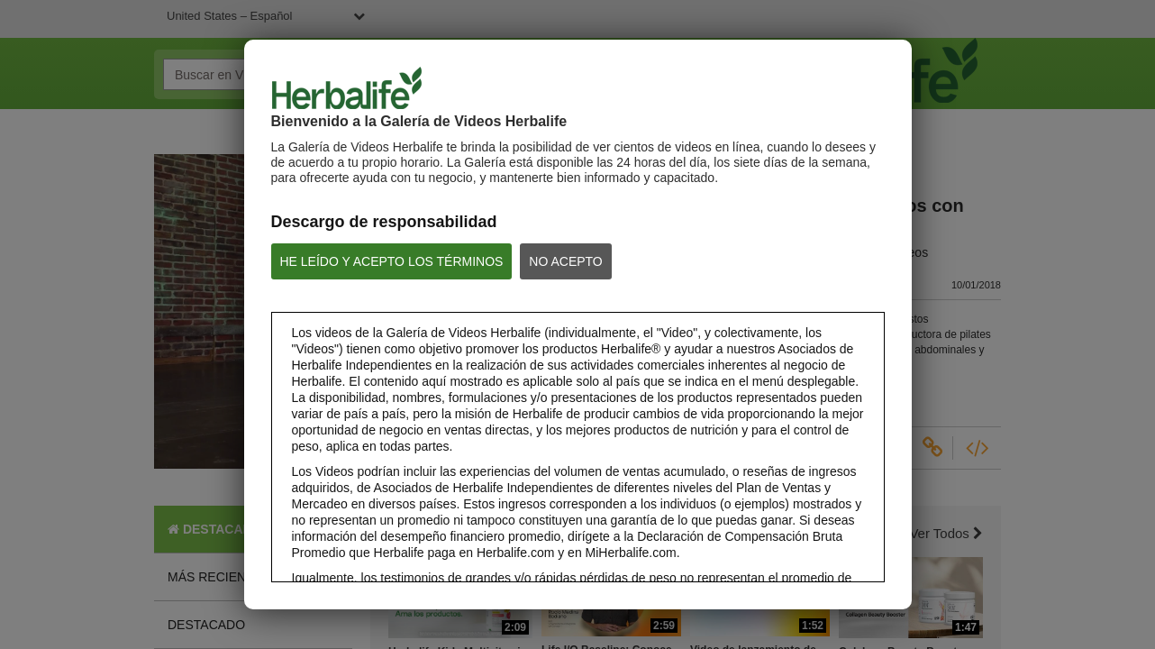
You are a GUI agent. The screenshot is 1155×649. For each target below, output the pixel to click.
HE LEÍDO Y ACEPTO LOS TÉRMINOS (392, 261)
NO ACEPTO (565, 261)
